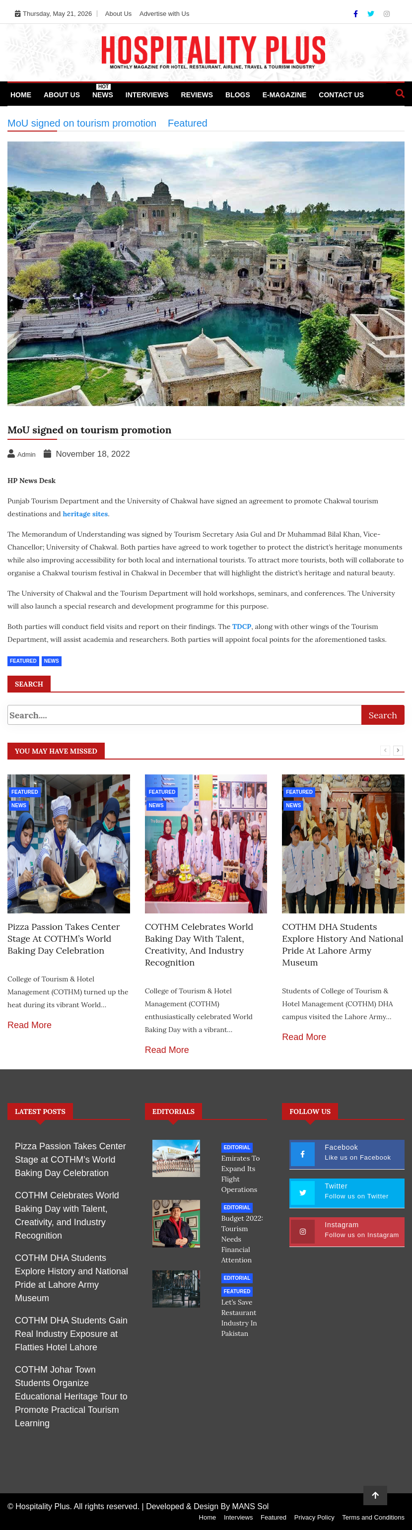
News (102, 91)
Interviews (147, 95)
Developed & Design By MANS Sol (207, 1506)
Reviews (197, 95)
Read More (29, 1025)
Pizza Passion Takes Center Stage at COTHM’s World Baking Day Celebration (63, 938)
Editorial (237, 1147)
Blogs (237, 95)
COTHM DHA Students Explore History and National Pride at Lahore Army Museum (342, 944)
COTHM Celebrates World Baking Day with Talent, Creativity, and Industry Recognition (199, 944)
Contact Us (341, 95)
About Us (118, 13)
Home (20, 95)
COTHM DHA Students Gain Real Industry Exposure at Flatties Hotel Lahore (71, 1334)
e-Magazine (285, 95)
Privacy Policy (314, 1517)
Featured (24, 792)
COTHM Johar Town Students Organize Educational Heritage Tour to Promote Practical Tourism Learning (71, 1396)
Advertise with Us (164, 13)
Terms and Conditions (373, 1517)
